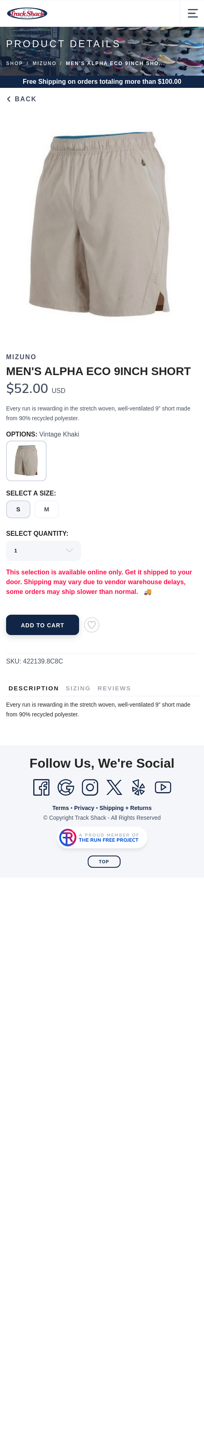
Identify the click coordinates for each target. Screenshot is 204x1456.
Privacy (84, 808)
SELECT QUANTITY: (37, 533)
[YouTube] (163, 787)
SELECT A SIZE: (31, 493)
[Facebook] (41, 787)
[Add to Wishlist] (91, 625)
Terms (60, 808)
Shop (14, 63)
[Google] (66, 787)
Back (21, 99)
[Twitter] (114, 787)
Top (104, 861)
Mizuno (44, 63)
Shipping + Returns (125, 808)
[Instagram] (90, 787)
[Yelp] (139, 787)
